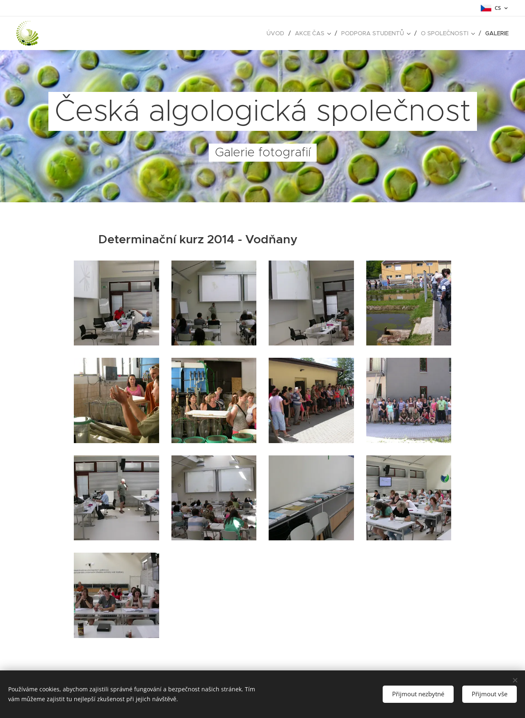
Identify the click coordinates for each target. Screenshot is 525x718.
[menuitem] (278, 33)
